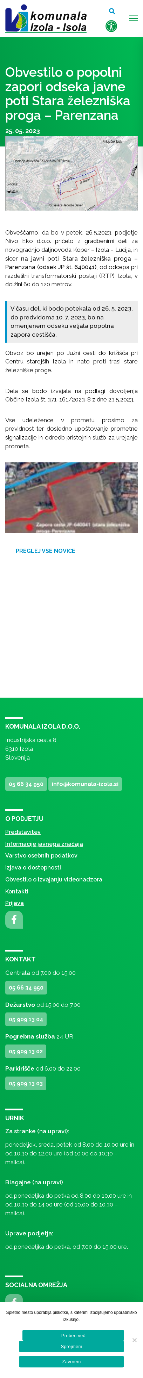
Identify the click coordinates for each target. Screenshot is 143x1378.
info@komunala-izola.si (85, 784)
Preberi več (73, 1335)
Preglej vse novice (45, 551)
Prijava (14, 903)
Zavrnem (71, 1361)
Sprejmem (71, 1346)
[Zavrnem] (134, 1339)
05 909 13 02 (26, 1051)
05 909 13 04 (26, 1019)
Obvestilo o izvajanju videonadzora (53, 879)
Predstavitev (23, 832)
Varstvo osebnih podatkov (41, 855)
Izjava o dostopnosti (33, 867)
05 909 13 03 (26, 1083)
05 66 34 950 (26, 784)
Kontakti (16, 891)
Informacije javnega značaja (44, 844)
